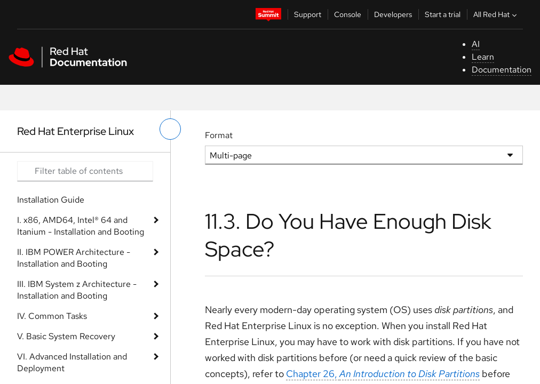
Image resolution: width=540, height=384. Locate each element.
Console (347, 14)
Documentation (501, 69)
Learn (483, 56)
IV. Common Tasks (52, 316)
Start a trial (442, 14)
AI (476, 44)
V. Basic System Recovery (66, 336)
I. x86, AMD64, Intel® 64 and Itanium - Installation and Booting (80, 225)
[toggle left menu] (170, 129)
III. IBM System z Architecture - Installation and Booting (77, 289)
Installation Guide (50, 199)
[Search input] (85, 171)
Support (307, 14)
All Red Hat (496, 14)
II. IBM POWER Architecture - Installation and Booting (73, 257)
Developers (393, 14)
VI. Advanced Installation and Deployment (72, 362)
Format (219, 135)
